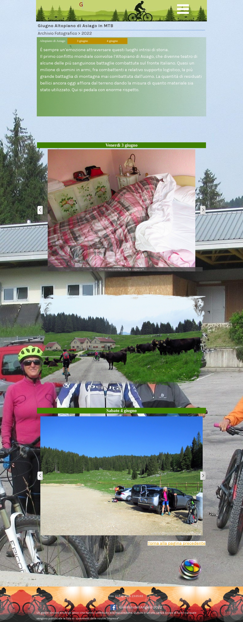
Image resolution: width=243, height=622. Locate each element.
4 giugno (112, 41)
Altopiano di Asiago (52, 41)
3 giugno (82, 41)
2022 (86, 33)
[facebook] (113, 607)
